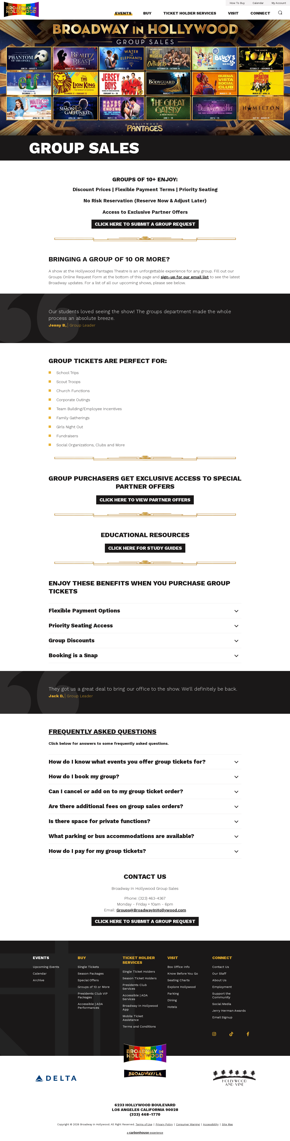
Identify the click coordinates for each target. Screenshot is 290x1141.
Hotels (172, 1007)
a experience (145, 1132)
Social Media (221, 1004)
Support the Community (221, 995)
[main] (145, 480)
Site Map (227, 1124)
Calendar (258, 3)
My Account (279, 3)
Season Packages (91, 973)
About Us (219, 980)
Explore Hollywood (181, 987)
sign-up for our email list (185, 277)
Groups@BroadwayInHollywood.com (151, 910)
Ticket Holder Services (189, 13)
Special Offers (88, 980)
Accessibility (211, 1124)
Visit (233, 13)
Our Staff (219, 973)
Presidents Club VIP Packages (93, 995)
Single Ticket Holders (139, 971)
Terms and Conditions (139, 1026)
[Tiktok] (231, 1034)
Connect (260, 13)
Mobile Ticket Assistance (133, 1018)
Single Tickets (88, 967)
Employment (222, 987)
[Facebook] (248, 1034)
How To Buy (237, 3)
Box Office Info (178, 967)
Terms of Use (144, 1124)
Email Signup (222, 1017)
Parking (173, 993)
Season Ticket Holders (140, 978)
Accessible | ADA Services (135, 997)
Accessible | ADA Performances (90, 1006)
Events (123, 13)
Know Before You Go (182, 973)
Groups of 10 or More (94, 987)
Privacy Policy (164, 1124)
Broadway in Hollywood (25, 9)
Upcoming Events (46, 967)
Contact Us (220, 967)
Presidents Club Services (135, 986)
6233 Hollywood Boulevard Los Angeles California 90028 (145, 1107)
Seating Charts (178, 980)
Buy (147, 13)
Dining (172, 1000)
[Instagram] (214, 1034)
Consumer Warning (188, 1124)
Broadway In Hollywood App (140, 1007)
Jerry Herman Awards (229, 1010)
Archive (38, 980)
